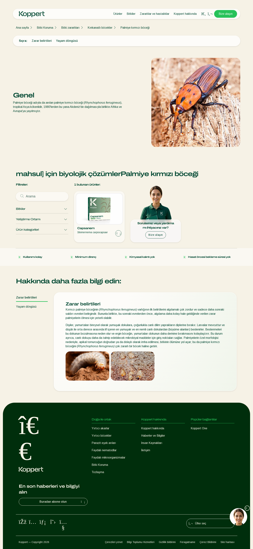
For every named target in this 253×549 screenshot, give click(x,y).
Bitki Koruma (45, 27)
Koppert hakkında (185, 13)
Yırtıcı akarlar (100, 428)
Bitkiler (131, 13)
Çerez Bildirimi (208, 542)
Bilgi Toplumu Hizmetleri (140, 542)
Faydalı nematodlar (104, 450)
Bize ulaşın (226, 13)
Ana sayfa (22, 27)
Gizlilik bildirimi (167, 542)
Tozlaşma (98, 472)
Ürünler (117, 13)
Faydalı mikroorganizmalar (108, 457)
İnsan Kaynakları (151, 442)
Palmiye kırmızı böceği (135, 27)
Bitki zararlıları (70, 27)
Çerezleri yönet (114, 542)
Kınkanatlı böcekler (100, 27)
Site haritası (227, 542)
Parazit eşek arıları (104, 442)
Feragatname (187, 542)
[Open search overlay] (203, 13)
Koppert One (199, 428)
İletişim (145, 450)
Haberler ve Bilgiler (153, 435)
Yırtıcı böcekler (101, 435)
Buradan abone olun (63, 502)
